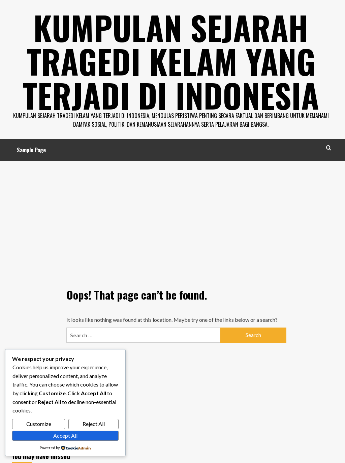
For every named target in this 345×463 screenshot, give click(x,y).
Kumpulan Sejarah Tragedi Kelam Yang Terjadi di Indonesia (171, 60)
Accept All (65, 435)
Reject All (94, 424)
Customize (38, 424)
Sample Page (31, 150)
